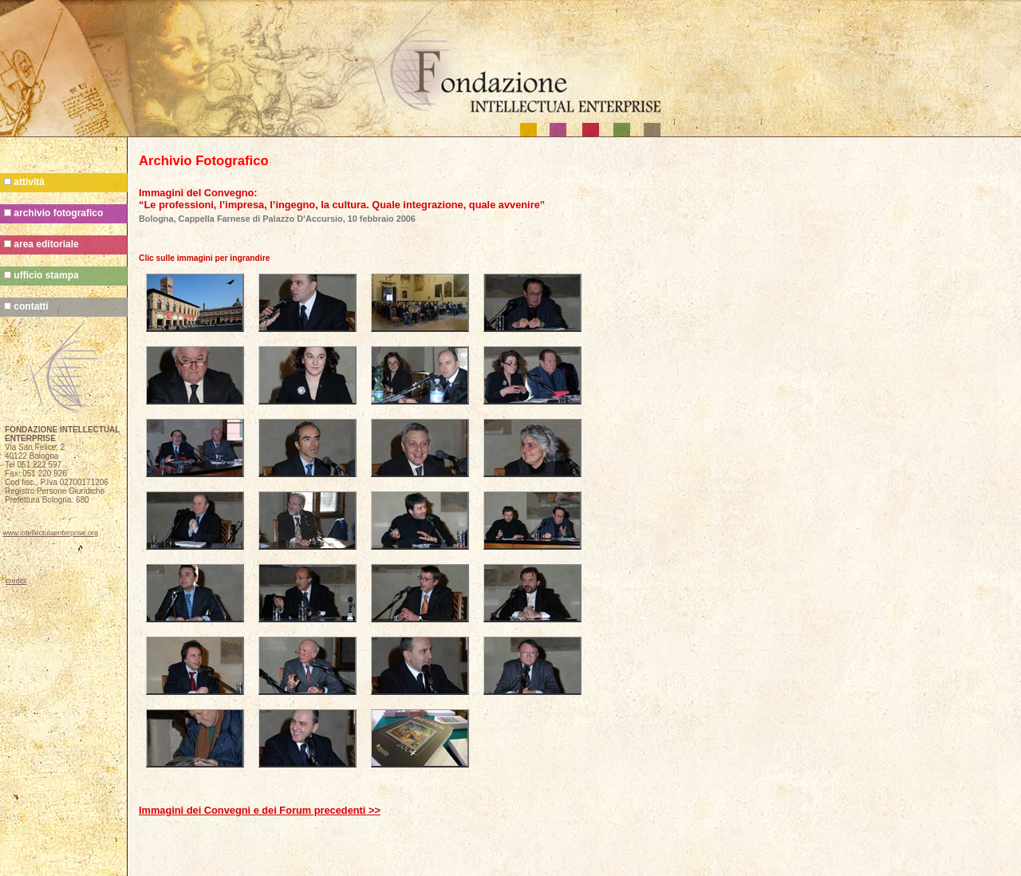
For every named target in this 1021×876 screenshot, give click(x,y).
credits (16, 581)
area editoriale (41, 244)
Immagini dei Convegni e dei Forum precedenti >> (259, 810)
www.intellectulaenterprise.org (51, 533)
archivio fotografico (53, 213)
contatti (26, 306)
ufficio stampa (41, 275)
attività (24, 181)
